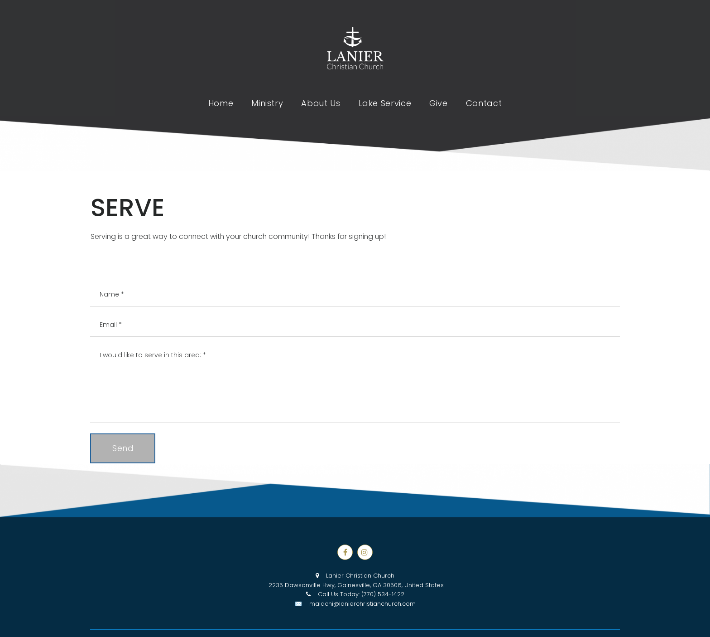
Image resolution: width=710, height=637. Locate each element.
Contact (484, 103)
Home (221, 103)
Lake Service (385, 103)
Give (438, 103)
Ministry (267, 103)
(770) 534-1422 (382, 594)
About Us (320, 103)
